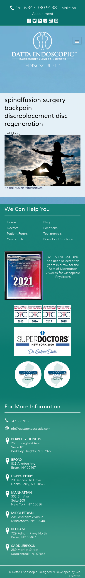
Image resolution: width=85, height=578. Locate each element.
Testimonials (52, 234)
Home (11, 222)
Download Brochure (58, 239)
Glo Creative (74, 574)
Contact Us (15, 239)
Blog (46, 222)
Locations (50, 228)
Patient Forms (17, 234)
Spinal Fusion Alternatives (24, 188)
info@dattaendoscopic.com (28, 429)
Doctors (12, 228)
